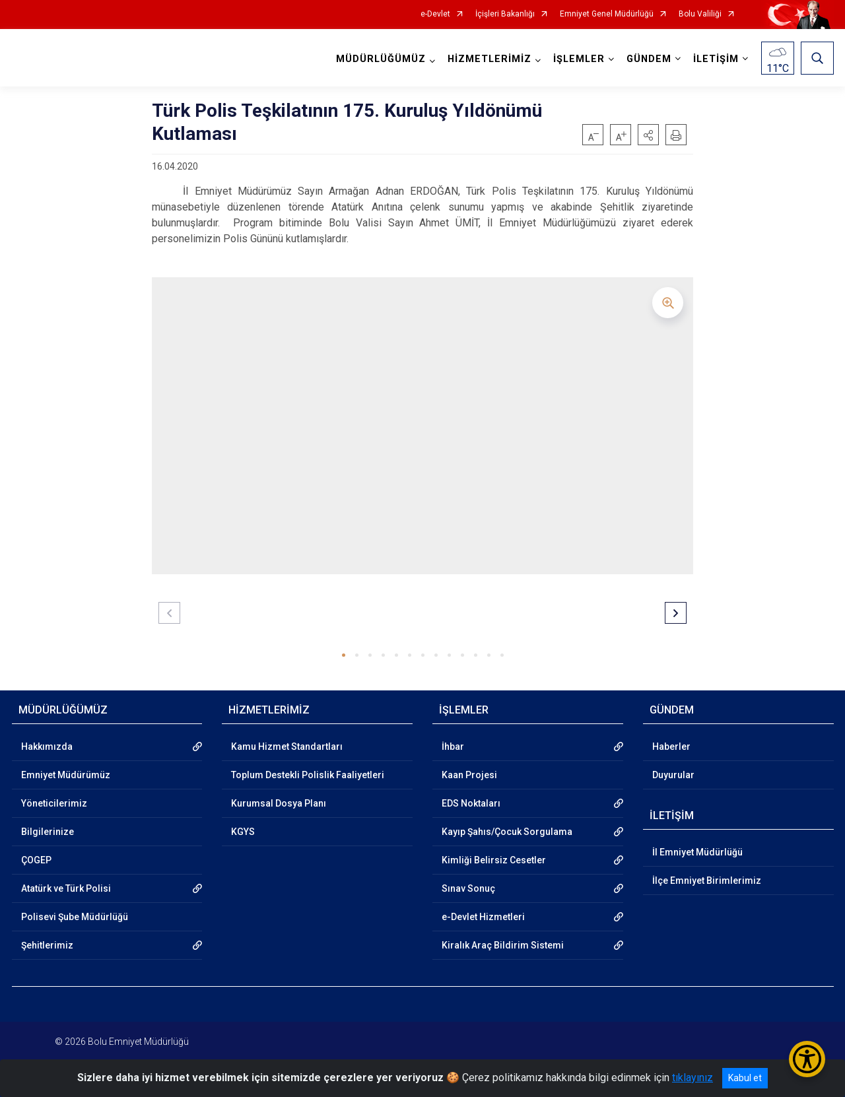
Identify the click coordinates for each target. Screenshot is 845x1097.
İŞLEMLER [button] (579, 59)
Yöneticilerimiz (54, 803)
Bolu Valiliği (700, 14)
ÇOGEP (36, 860)
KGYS (243, 831)
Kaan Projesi (469, 775)
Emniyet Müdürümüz (65, 775)
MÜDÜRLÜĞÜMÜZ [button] (381, 59)
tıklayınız (692, 1077)
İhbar (453, 746)
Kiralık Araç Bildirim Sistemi (503, 945)
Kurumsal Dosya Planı (278, 803)
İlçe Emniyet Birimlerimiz (706, 880)
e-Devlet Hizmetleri (483, 917)
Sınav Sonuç (468, 888)
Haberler (671, 746)
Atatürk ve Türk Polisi (66, 888)
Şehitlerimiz (47, 945)
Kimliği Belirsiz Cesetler (494, 860)
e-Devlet (435, 14)
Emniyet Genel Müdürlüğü (607, 14)
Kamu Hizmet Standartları (287, 746)
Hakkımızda (47, 746)
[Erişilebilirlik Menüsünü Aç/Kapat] (807, 1059)
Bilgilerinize (47, 831)
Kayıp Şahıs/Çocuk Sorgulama (507, 831)
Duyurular (673, 775)
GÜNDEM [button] (648, 59)
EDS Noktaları (471, 803)
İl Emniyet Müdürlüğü (697, 852)
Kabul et (745, 1078)
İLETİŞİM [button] (716, 59)
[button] (648, 134)
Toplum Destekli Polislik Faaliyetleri (307, 775)
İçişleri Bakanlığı (505, 14)
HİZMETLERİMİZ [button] (489, 59)
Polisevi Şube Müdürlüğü (74, 917)
